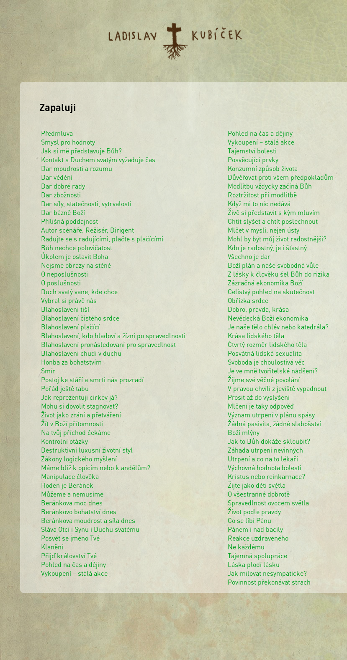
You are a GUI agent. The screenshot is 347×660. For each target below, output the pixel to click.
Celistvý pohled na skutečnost (271, 291)
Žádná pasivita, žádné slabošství (274, 423)
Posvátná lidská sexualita (265, 353)
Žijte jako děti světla (256, 485)
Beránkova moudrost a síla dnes (88, 520)
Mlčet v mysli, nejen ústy (263, 229)
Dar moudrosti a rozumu (76, 168)
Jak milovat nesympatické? (267, 573)
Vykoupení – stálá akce (74, 573)
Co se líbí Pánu (249, 520)
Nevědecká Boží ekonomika (268, 317)
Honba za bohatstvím (71, 361)
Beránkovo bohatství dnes (78, 511)
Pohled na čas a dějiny (73, 564)
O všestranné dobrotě (259, 493)
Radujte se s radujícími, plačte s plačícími (102, 238)
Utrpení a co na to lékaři (263, 458)
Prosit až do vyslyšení (259, 397)
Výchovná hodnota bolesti (264, 467)
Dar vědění (56, 177)
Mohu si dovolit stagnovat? (79, 405)
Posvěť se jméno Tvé (70, 537)
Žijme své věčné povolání (264, 379)
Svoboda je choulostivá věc (266, 361)
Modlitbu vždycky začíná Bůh (270, 185)
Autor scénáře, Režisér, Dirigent (87, 229)
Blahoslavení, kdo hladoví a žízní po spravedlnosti (113, 335)
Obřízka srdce (248, 300)
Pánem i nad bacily (255, 529)
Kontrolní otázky (64, 441)
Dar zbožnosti (61, 194)
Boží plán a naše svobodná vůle (273, 265)
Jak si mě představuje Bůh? (81, 150)
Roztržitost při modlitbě (262, 194)
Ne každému (246, 546)
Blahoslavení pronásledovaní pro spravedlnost (108, 344)
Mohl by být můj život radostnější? (277, 238)
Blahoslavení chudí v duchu (81, 353)
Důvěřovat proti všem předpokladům (281, 177)
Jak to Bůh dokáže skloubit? (269, 441)
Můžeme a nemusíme (72, 493)
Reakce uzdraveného (258, 537)
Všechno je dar (249, 256)
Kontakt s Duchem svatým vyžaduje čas (98, 159)
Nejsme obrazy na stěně (76, 265)
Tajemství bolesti (252, 150)
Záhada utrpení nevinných (265, 449)
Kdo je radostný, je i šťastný (267, 247)
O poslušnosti (61, 282)
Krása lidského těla (256, 335)
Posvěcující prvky (253, 159)
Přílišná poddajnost (69, 221)
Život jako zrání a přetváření (81, 414)
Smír (48, 370)
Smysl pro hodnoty (68, 141)
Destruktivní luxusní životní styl (87, 449)
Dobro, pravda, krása (258, 309)
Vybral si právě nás (69, 300)
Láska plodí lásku (254, 564)
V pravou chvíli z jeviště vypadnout (277, 388)
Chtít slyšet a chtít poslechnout (273, 221)
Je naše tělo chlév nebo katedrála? (278, 326)
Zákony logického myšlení (79, 458)
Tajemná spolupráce (257, 555)
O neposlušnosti (64, 273)
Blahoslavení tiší (65, 309)
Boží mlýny (244, 432)
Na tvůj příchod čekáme (76, 432)
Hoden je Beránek (67, 485)
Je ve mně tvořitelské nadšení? (273, 370)
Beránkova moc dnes (72, 502)
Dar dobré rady (63, 185)
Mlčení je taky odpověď (261, 405)
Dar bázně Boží (63, 212)
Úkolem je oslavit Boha (74, 256)
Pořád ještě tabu (65, 388)
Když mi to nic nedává (259, 203)
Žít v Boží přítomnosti (72, 423)
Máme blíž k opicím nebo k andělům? (95, 467)
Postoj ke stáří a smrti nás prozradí (92, 379)
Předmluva (57, 133)
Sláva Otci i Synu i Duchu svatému (90, 529)
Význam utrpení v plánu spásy (271, 414)
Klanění (52, 546)
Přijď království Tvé (69, 555)
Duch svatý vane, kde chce (79, 291)
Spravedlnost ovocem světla (268, 502)
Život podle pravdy (254, 511)
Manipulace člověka (70, 476)
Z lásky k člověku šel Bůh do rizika (278, 273)
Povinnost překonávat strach (269, 581)
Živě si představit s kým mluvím (274, 212)
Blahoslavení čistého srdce (80, 317)
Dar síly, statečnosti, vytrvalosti (86, 203)
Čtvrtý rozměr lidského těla (267, 344)
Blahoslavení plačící (70, 326)
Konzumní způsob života (263, 168)
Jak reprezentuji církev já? (79, 397)
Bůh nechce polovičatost (76, 247)
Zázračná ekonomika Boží (265, 282)
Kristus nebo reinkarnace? (266, 476)
